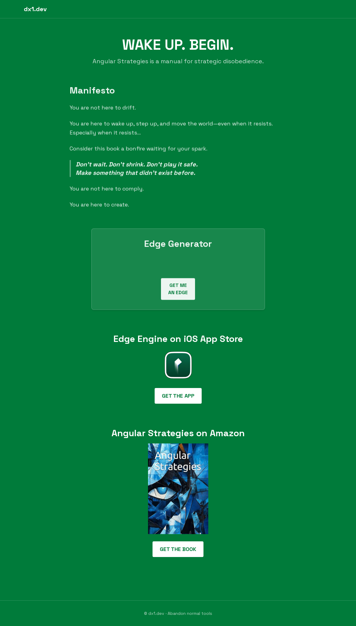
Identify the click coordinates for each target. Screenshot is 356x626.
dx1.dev (35, 9)
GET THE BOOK (178, 549)
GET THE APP (178, 395)
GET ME (178, 290)
